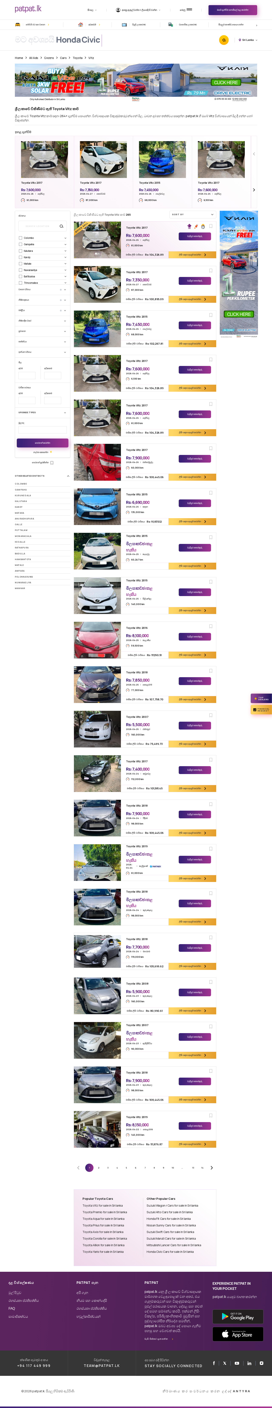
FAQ (11, 1308)
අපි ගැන (82, 1293)
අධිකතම (48, 368)
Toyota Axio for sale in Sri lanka (102, 1232)
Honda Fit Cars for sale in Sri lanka (169, 1219)
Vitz (91, 58)
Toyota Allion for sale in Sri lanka (103, 1245)
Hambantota (23, 559)
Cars (63, 58)
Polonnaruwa (24, 576)
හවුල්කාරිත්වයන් (88, 1316)
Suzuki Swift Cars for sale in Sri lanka (170, 1232)
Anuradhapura (24, 518)
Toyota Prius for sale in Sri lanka (103, 1225)
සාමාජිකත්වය (18, 1316)
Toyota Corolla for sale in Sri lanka (104, 1238)
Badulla (20, 553)
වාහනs (49, 58)
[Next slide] (254, 190)
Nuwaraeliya (23, 582)
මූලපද (21, 423)
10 (173, 1167)
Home (19, 58)
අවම (20, 368)
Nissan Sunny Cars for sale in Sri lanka (171, 1225)
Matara (19, 513)
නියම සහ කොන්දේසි (91, 1300)
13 (193, 1167)
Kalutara (21, 501)
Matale (19, 565)
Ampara (20, 570)
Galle (19, 524)
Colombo (21, 483)
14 (202, 1167)
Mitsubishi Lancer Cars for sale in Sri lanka (174, 1245)
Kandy (19, 507)
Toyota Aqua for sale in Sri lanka (103, 1219)
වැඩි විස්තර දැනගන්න (156, 1339)
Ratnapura (22, 547)
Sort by (193, 214)
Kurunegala (23, 495)
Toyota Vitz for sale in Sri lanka (102, 1205)
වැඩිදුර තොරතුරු (194, 236)
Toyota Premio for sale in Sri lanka (104, 1212)
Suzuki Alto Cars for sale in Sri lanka (170, 1212)
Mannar (20, 588)
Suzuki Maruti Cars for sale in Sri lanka (171, 1238)
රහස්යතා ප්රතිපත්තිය (23, 1300)
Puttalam (21, 530)
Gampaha (21, 489)
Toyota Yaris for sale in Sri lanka (103, 1252)
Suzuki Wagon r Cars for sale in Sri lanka (172, 1205)
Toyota (77, 58)
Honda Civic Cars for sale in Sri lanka (170, 1252)
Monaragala (23, 536)
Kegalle (20, 542)
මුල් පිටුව (14, 1293)
